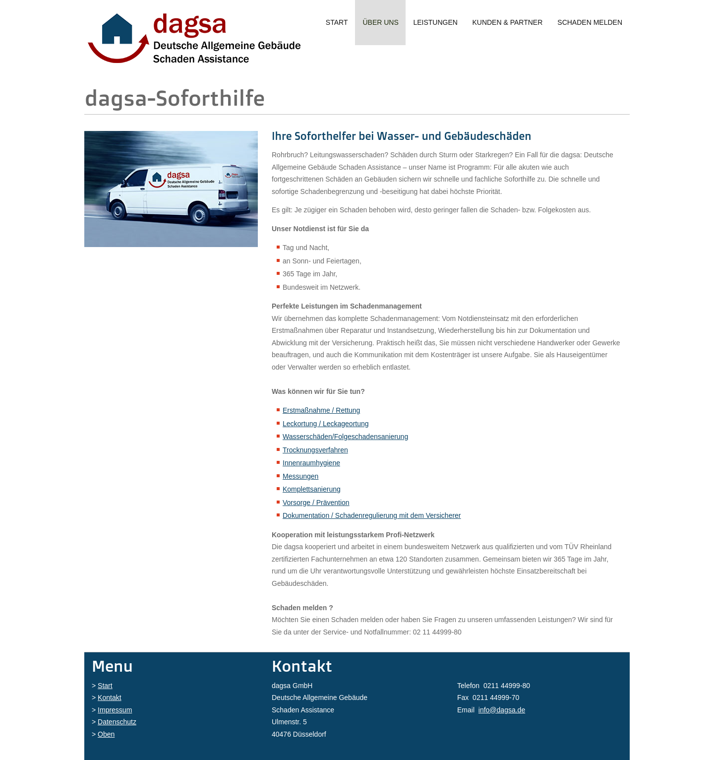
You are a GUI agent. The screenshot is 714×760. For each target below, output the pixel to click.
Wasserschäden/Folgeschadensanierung (345, 437)
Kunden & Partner (507, 22)
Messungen (300, 476)
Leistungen (435, 22)
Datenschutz (117, 722)
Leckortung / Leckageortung (326, 424)
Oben (106, 734)
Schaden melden (589, 22)
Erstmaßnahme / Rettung (321, 410)
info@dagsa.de (501, 710)
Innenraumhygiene (311, 463)
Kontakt (109, 697)
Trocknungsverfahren (315, 450)
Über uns (380, 22)
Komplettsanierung (312, 489)
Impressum (115, 710)
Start (337, 22)
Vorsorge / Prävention (316, 503)
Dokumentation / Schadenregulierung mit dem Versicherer (372, 515)
